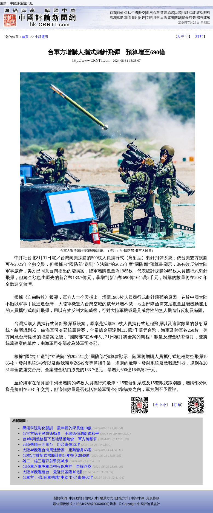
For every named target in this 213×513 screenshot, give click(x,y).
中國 (134, 13)
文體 (149, 17)
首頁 (113, 13)
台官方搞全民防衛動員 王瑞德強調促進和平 (60, 434)
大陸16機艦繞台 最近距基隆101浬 (52, 472)
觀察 (207, 13)
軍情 (127, 17)
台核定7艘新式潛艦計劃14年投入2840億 (56, 455)
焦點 (127, 13)
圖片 (134, 17)
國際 (120, 17)
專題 (178, 17)
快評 (192, 13)
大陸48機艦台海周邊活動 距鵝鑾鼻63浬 (56, 450)
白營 (178, 13)
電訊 (171, 17)
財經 (142, 17)
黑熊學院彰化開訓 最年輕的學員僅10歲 (56, 428)
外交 (142, 13)
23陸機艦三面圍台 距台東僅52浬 (51, 444)
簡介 (185, 17)
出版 (163, 17)
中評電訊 (41, 37)
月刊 (156, 17)
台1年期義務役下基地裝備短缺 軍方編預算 (59, 439)
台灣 (156, 13)
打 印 (199, 36)
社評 (185, 13)
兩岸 (149, 13)
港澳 (113, 17)
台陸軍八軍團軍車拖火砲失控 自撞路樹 (56, 466)
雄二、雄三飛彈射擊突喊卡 (45, 461)
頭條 (120, 13)
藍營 (163, 13)
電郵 (207, 17)
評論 (200, 13)
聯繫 (192, 17)
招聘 (200, 17)
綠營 (171, 13)
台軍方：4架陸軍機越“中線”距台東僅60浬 (57, 477)
